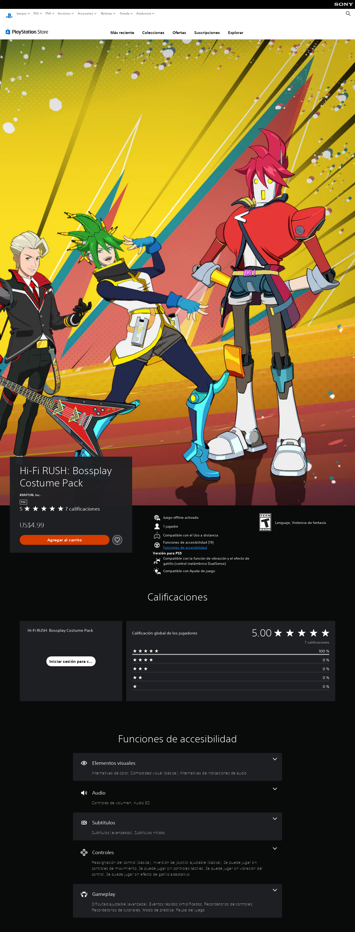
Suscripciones (207, 27)
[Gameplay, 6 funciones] (177, 896)
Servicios (63, 14)
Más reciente (122, 27)
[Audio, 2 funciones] (177, 792)
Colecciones (153, 27)
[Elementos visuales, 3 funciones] (177, 762)
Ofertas (179, 27)
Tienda (124, 14)
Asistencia (143, 14)
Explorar (235, 27)
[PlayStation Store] (28, 27)
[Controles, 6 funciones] (177, 857)
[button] (185, 543)
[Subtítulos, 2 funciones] (177, 822)
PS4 (48, 14)
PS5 (36, 14)
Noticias (106, 14)
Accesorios (85, 14)
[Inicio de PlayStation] (9, 13)
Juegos (22, 14)
